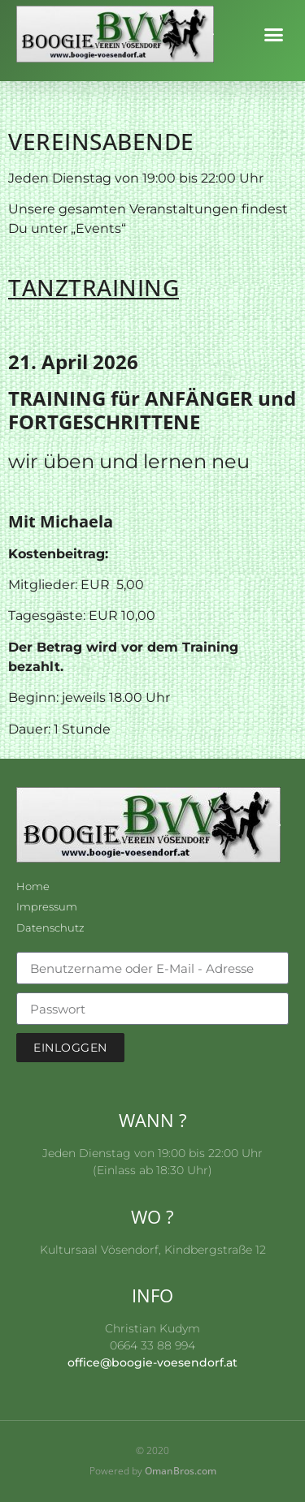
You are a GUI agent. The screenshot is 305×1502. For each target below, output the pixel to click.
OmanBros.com (180, 1471)
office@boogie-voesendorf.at (152, 1362)
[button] (274, 34)
